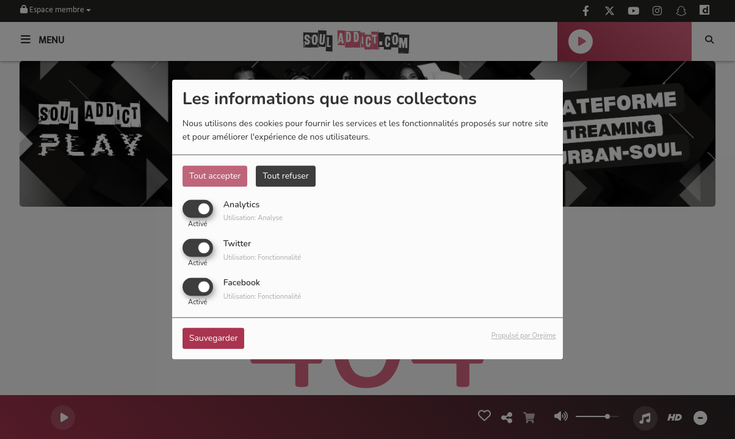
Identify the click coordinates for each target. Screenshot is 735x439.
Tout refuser (285, 176)
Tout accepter (215, 176)
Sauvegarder (213, 338)
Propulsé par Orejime (523, 336)
